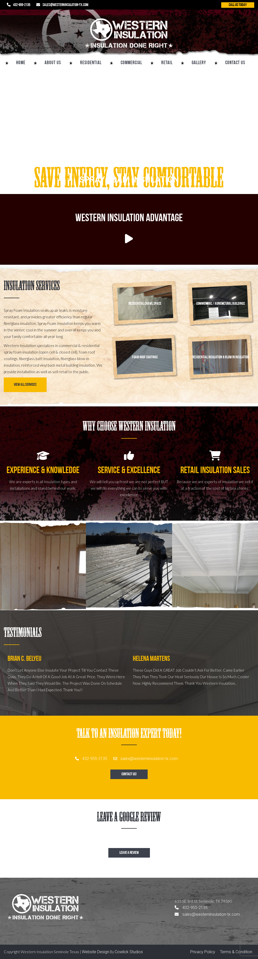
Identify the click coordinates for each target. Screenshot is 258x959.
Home (20, 63)
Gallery (199, 63)
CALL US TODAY (238, 5)
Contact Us (235, 63)
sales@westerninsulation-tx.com (65, 5)
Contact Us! (129, 774)
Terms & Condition (236, 951)
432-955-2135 (21, 5)
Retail (167, 63)
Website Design (95, 951)
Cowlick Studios (129, 951)
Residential (91, 63)
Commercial (131, 63)
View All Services (25, 385)
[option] (66, 679)
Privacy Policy (202, 951)
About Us (53, 63)
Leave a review (129, 853)
